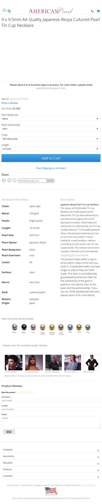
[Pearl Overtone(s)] (51, 128)
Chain (4, 135)
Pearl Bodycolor (9, 114)
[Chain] (51, 139)
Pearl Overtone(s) (10, 124)
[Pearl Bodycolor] (51, 118)
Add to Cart (51, 158)
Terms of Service (88, 485)
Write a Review (9, 103)
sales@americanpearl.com (50, 88)
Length (5, 145)
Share (50, 180)
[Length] (51, 149)
